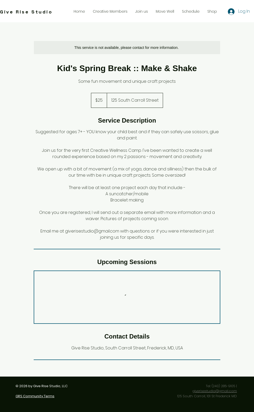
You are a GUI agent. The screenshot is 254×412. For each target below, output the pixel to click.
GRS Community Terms (35, 396)
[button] (141, 11)
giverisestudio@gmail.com (214, 390)
